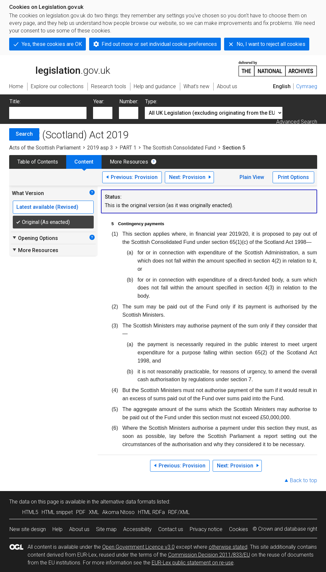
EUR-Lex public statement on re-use (193, 563)
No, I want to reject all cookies (271, 44)
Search (24, 134)
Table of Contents (37, 162)
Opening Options (35, 238)
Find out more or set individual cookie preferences (159, 44)
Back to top (303, 480)
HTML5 (30, 512)
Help (57, 529)
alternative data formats (128, 502)
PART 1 (128, 148)
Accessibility (137, 529)
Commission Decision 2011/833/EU (209, 555)
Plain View (252, 177)
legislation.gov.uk (59, 68)
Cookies (238, 529)
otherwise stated (228, 547)
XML (94, 512)
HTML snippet (57, 512)
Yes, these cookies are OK (52, 44)
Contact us (170, 529)
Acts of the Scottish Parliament (45, 148)
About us (79, 529)
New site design (28, 529)
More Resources (129, 162)
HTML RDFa (151, 512)
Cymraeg (306, 86)
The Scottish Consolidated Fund (179, 148)
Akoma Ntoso (118, 512)
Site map (106, 529)
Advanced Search (296, 122)
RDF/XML (179, 512)
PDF (81, 512)
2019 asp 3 (100, 148)
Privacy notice (206, 529)
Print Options (293, 177)
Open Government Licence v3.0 (138, 547)
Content (83, 162)
